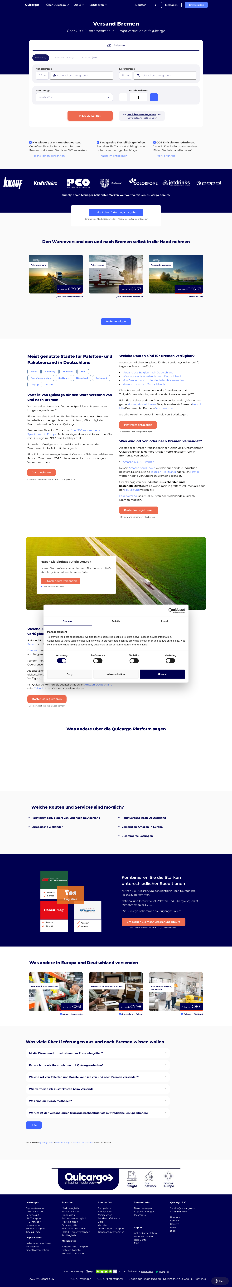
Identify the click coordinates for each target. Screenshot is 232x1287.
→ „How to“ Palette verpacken (68, 296)
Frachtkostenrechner (37, 1250)
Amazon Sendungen (142, 468)
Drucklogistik (69, 1225)
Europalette (104, 1208)
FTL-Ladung (132, 489)
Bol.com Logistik (71, 1250)
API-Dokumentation (145, 1233)
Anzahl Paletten (138, 90)
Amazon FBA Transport (75, 1246)
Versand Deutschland (83, 1142)
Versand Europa (63, 1142)
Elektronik (169, 471)
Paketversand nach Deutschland (144, 817)
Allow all (162, 674)
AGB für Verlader (80, 1278)
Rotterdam (127, 1014)
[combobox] (42, 76)
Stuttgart (198, 1014)
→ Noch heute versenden (60, 580)
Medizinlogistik (70, 1208)
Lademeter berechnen (38, 1243)
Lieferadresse (127, 69)
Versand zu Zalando (73, 1253)
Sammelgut (32, 1215)
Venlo (65, 1014)
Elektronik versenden (74, 1228)
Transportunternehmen (111, 1231)
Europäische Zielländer (47, 826)
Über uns (175, 1217)
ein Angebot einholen (142, 404)
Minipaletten (105, 1215)
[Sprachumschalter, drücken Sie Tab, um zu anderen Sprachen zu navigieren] (146, 5)
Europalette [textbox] (45, 96)
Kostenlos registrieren (139, 510)
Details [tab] (116, 621)
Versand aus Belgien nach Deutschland (148, 372)
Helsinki (197, 404)
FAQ (136, 1243)
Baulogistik (68, 1215)
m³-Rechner (32, 1246)
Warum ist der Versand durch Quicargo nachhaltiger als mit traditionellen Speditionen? (88, 1112)
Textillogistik (69, 1235)
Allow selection (116, 674)
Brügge (187, 1014)
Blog (173, 1230)
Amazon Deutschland (98, 684)
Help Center (140, 1239)
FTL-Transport (33, 1221)
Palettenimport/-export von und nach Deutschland (65, 817)
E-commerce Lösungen (137, 835)
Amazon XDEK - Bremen (138, 461)
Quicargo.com (46, 1142)
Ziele (100, 1221)
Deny (70, 674)
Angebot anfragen (144, 1211)
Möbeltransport (70, 1211)
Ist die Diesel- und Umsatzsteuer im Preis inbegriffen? (66, 1053)
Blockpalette (105, 1211)
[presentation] (81, 76)
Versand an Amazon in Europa (142, 826)
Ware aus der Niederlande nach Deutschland (152, 376)
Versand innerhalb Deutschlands (144, 384)
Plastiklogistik (70, 1221)
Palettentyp (43, 90)
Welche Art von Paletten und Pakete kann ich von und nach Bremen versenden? (84, 1077)
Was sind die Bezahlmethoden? (50, 1101)
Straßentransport (35, 1228)
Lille (121, 408)
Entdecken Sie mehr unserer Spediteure (153, 921)
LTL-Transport (33, 1218)
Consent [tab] (68, 621)
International (33, 1225)
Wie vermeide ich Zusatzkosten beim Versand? (61, 1089)
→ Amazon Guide (194, 296)
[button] (116, 321)
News (173, 1227)
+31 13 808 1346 (178, 1211)
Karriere (174, 1224)
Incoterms (140, 1215)
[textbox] (42, 75)
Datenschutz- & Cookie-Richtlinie (184, 1278)
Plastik (194, 471)
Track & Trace (33, 1231)
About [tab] (164, 621)
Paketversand (128, 495)
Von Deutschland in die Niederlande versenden (153, 380)
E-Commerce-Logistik (74, 1218)
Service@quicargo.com (183, 1208)
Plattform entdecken (138, 424)
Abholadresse (44, 69)
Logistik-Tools (34, 1237)
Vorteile (102, 1225)
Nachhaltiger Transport (111, 1228)
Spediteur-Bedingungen (145, 1278)
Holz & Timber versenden (76, 1231)
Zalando (39, 688)
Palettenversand (35, 1211)
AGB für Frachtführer (110, 1278)
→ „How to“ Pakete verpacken (128, 296)
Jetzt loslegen (41, 472)
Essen (31, 644)
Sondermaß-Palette (109, 1218)
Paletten (33, 650)
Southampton (164, 408)
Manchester (77, 1014)
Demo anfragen (143, 1208)
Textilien (156, 471)
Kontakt (174, 1220)
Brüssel (139, 1014)
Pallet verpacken (143, 1236)
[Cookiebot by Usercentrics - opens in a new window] (171, 610)
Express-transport (36, 1208)
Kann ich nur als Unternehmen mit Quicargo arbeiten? (66, 1065)
